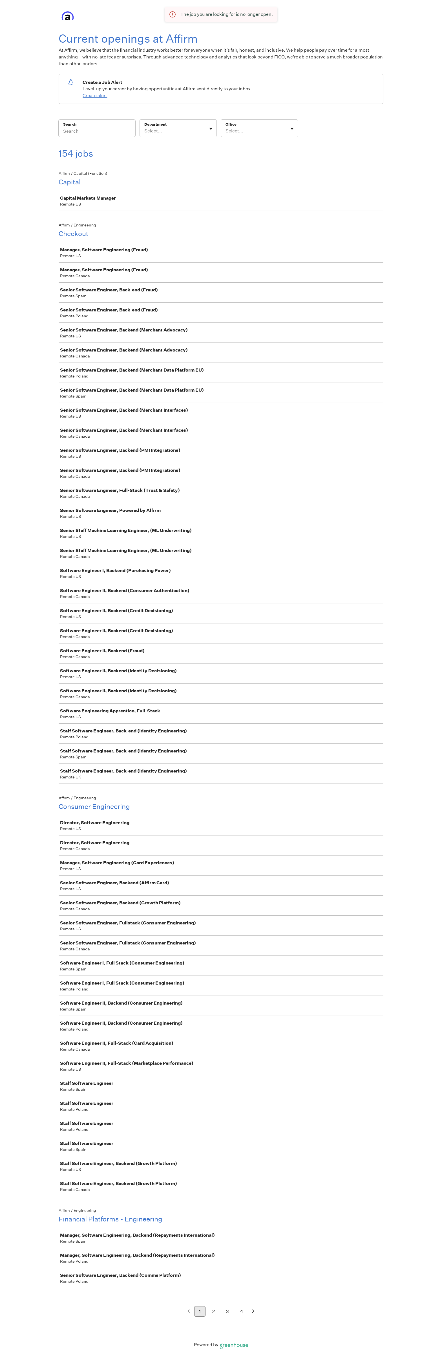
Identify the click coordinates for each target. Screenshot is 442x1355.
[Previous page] (189, 1311)
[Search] (97, 132)
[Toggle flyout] (210, 128)
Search (69, 124)
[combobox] (144, 131)
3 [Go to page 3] (227, 1311)
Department (155, 124)
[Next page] (253, 1311)
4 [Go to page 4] (241, 1311)
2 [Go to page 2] (213, 1311)
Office (231, 124)
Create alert (95, 95)
